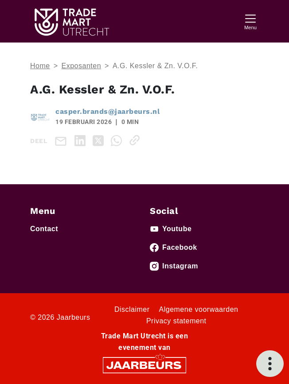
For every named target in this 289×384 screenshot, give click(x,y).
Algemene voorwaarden (198, 309)
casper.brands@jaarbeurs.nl (107, 111)
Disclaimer (132, 309)
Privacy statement (176, 321)
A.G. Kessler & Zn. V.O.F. (155, 66)
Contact (44, 229)
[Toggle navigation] (250, 21)
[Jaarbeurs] (144, 364)
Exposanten (82, 66)
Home (40, 66)
